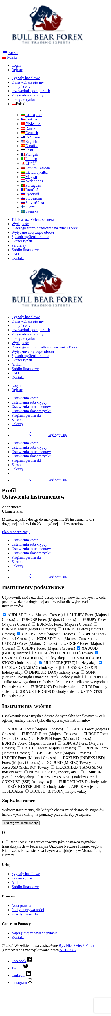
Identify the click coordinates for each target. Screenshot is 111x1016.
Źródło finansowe (25, 250)
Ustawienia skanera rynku (31, 411)
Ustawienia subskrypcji (29, 402)
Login (16, 65)
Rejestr (17, 70)
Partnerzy (19, 245)
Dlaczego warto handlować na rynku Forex (45, 228)
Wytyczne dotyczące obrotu (33, 232)
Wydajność (20, 224)
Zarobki (18, 420)
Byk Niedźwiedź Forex (76, 946)
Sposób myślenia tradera (30, 237)
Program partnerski (26, 415)
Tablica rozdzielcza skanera (33, 219)
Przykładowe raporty (28, 95)
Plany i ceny (21, 86)
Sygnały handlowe (26, 78)
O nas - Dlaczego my (28, 82)
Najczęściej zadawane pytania (35, 933)
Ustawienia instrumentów (31, 407)
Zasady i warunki (25, 914)
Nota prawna (21, 905)
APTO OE (67, 950)
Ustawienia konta (25, 398)
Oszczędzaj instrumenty (21, 823)
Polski (9, 57)
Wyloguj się (39, 435)
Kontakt (18, 258)
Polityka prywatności (28, 910)
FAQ (15, 254)
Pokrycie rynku (23, 99)
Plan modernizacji (16, 532)
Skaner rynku (22, 241)
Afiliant (17, 364)
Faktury (17, 424)
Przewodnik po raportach (31, 91)
